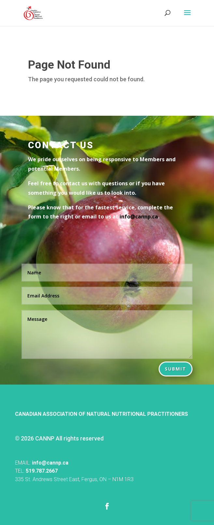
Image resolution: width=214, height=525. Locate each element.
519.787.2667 (42, 471)
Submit (175, 369)
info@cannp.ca (50, 463)
